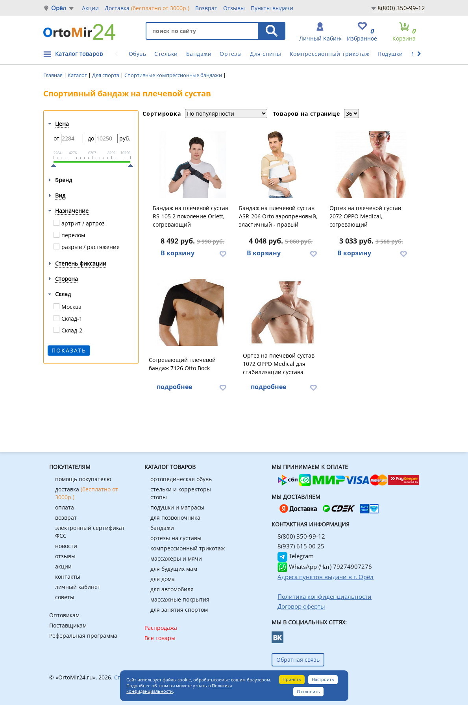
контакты (67, 576)
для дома (162, 579)
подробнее (174, 386)
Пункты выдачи (272, 8)
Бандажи (199, 53)
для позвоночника (175, 517)
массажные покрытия (179, 599)
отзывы (65, 556)
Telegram (295, 556)
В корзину (177, 253)
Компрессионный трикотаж (330, 53)
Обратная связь (298, 659)
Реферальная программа (83, 635)
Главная (53, 75)
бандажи (162, 528)
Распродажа (160, 627)
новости (66, 546)
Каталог (78, 75)
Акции (90, 8)
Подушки (390, 53)
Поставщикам (68, 625)
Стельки (166, 53)
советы (64, 597)
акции (63, 566)
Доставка (147, 8)
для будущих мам (173, 568)
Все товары (160, 638)
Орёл (59, 8)
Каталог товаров (79, 53)
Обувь (137, 53)
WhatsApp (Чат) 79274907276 (324, 566)
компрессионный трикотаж (187, 548)
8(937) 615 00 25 (300, 546)
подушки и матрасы (177, 507)
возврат (66, 517)
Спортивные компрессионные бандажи (173, 75)
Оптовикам (64, 615)
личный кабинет (77, 587)
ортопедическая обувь (181, 479)
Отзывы (234, 8)
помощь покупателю (83, 479)
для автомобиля (172, 589)
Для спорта (106, 75)
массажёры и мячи (176, 558)
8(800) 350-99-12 (401, 8)
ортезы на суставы (176, 538)
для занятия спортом (179, 609)
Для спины (265, 53)
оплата (64, 507)
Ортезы (231, 53)
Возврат (206, 8)
